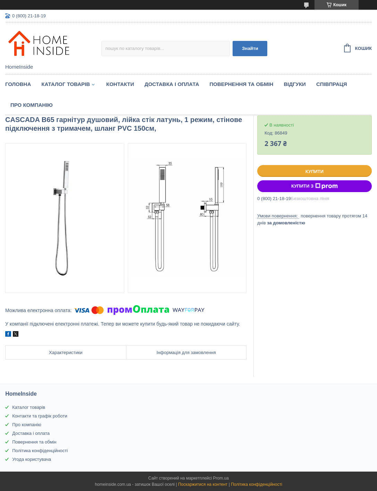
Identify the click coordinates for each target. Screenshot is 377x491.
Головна (18, 84)
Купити (314, 171)
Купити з (314, 186)
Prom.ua (221, 478)
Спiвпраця (331, 84)
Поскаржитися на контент (202, 484)
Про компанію (31, 104)
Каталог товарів (28, 407)
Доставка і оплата (171, 84)
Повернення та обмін (242, 84)
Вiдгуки (294, 84)
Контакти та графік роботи (39, 416)
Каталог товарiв (65, 84)
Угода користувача (31, 459)
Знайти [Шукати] (250, 48)
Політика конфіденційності (40, 450)
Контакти (120, 84)
